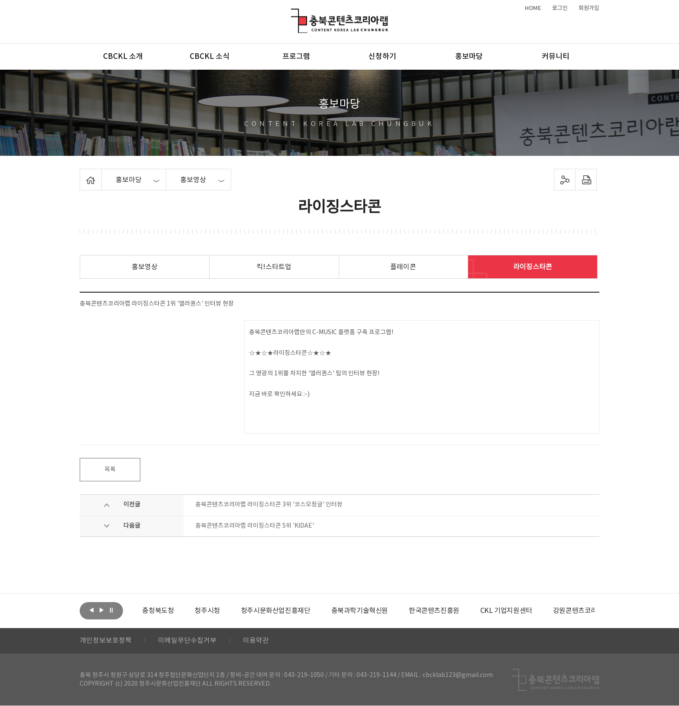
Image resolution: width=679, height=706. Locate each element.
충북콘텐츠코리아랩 (293, 13)
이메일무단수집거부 (187, 641)
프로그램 (296, 56)
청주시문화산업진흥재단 (275, 611)
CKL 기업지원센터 (506, 611)
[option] (158, 610)
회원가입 (589, 8)
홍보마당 (469, 56)
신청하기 (382, 56)
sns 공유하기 (565, 180)
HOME (533, 8)
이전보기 (91, 610)
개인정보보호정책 (106, 641)
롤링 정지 (111, 610)
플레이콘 (403, 267)
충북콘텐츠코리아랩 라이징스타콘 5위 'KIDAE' (254, 525)
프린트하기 (586, 180)
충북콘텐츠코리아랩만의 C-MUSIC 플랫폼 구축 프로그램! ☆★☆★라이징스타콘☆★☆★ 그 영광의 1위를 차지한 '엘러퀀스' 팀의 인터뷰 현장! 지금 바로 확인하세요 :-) (321, 363)
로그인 (560, 8)
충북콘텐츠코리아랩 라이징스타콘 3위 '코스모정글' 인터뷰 (269, 504)
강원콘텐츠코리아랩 (581, 611)
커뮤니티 (555, 56)
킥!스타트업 (273, 267)
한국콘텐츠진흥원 (434, 611)
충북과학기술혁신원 (359, 611)
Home (82, 174)
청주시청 (207, 611)
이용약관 (256, 641)
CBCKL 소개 (123, 56)
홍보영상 (145, 267)
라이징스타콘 (532, 267)
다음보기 (101, 610)
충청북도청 (158, 611)
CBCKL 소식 (210, 56)
